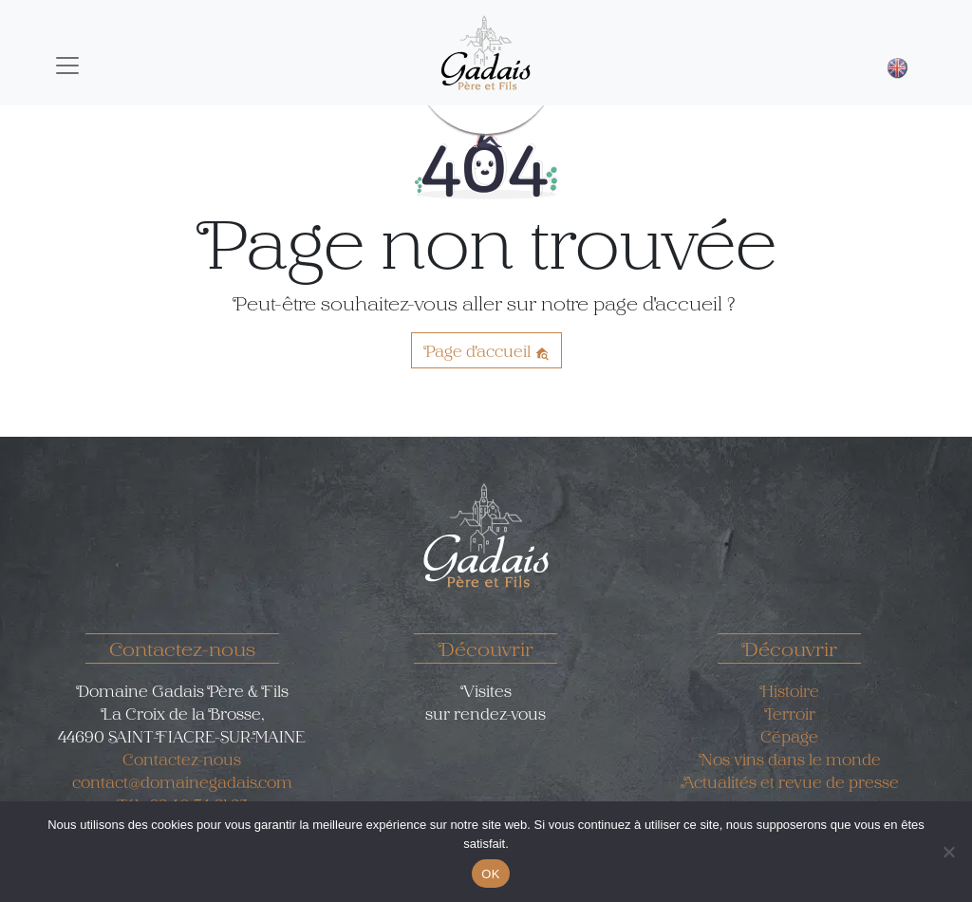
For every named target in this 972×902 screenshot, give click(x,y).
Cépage (789, 735)
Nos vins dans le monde (790, 758)
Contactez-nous (181, 758)
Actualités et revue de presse (790, 781)
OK (490, 874)
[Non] (948, 851)
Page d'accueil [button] (486, 350)
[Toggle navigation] (67, 65)
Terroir (789, 713)
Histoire (789, 690)
